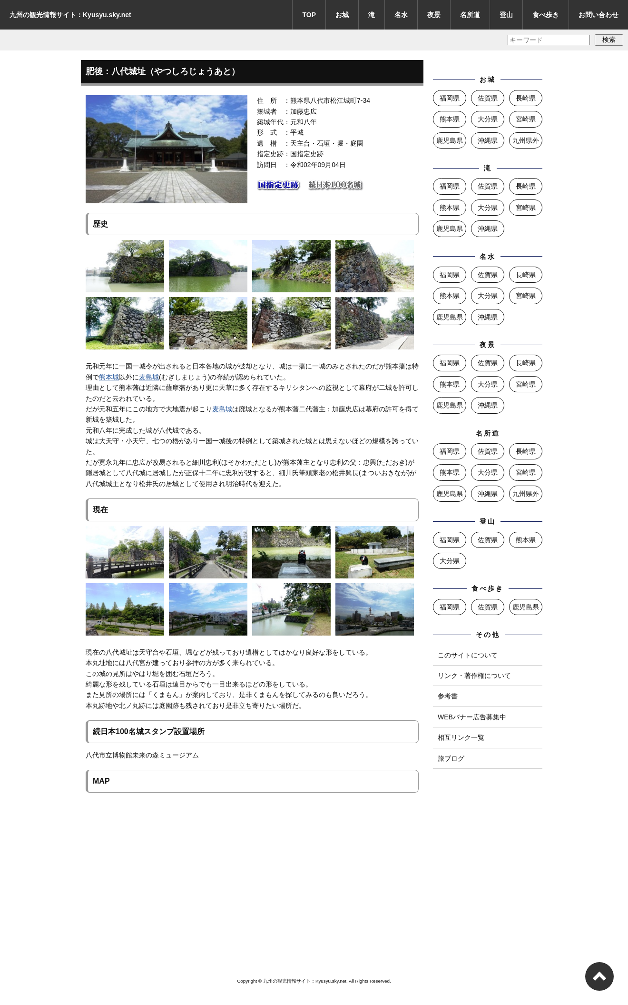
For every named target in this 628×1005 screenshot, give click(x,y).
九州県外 (525, 140)
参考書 (448, 696)
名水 (401, 15)
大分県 (488, 119)
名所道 (470, 15)
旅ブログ (451, 758)
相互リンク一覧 (461, 737)
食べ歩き (545, 15)
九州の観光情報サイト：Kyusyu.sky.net (70, 15)
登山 (506, 15)
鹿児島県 (449, 140)
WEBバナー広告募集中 (472, 717)
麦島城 (149, 377)
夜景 (434, 15)
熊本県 (450, 119)
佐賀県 (488, 98)
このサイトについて (468, 655)
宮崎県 (526, 119)
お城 (342, 15)
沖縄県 (488, 140)
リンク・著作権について (474, 675)
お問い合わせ (598, 15)
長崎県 (526, 98)
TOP (309, 15)
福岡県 (450, 98)
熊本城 (109, 377)
